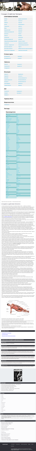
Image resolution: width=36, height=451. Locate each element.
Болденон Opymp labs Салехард (7, 428)
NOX (1, 401)
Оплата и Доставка (24, 444)
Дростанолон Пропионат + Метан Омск (5, 433)
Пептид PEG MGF (3, 398)
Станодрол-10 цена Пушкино (8, 216)
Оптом (32, 444)
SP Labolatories (3, 406)
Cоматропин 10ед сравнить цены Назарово (9, 439)
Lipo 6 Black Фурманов (5, 334)
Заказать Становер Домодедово (6, 438)
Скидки (29, 444)
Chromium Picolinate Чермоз (6, 423)
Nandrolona (2, 407)
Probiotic (2, 396)
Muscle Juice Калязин (4, 426)
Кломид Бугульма (3, 432)
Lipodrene (2, 397)
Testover (2, 411)
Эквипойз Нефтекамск (4, 427)
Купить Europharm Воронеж (5, 437)
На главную (13, 444)
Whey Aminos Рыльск (5, 434)
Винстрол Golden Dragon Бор (7, 422)
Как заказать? (18, 444)
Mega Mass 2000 (3, 402)
